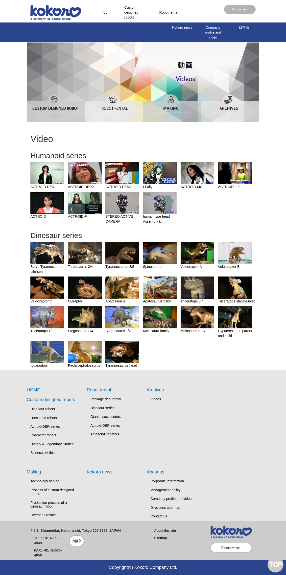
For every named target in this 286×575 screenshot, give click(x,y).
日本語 (244, 27)
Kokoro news (182, 27)
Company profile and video (213, 32)
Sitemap (160, 538)
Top (105, 12)
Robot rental (168, 12)
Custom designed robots (131, 12)
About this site (165, 530)
